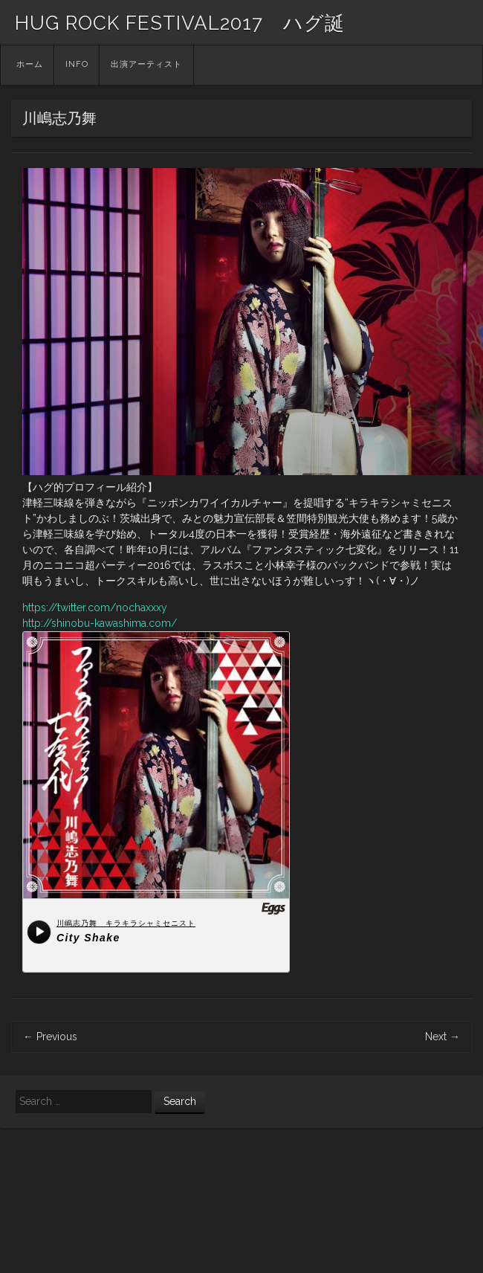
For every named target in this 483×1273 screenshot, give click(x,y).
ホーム (29, 64)
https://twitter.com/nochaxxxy (94, 607)
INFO (76, 64)
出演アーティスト (146, 64)
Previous (50, 1036)
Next (442, 1036)
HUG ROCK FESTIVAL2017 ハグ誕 (180, 23)
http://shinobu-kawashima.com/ (99, 623)
